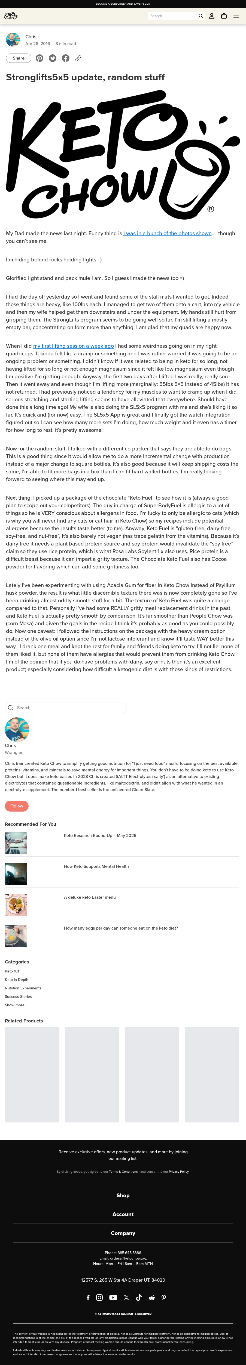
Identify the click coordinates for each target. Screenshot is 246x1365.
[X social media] (126, 1297)
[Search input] (172, 16)
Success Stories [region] (18, 997)
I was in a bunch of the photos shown (167, 233)
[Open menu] (236, 15)
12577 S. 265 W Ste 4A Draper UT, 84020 (123, 1280)
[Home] (11, 15)
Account (123, 1214)
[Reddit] (152, 1297)
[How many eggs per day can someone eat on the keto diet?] (33, 936)
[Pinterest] (164, 1297)
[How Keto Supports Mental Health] (33, 874)
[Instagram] (99, 1297)
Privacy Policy (179, 1171)
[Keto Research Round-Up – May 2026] (33, 843)
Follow (16, 806)
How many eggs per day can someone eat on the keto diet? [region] (121, 928)
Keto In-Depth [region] (16, 980)
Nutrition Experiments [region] (23, 988)
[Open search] (201, 16)
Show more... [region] (16, 1005)
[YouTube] (113, 1297)
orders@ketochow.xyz (128, 1258)
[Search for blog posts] (70, 708)
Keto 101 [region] (12, 971)
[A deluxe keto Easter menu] (33, 905)
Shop (123, 1195)
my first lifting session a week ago (73, 346)
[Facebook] (88, 1297)
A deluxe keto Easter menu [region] (90, 897)
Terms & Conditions (123, 1171)
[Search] (10, 708)
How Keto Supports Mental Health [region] (96, 866)
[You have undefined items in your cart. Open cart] (223, 16)
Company (123, 1233)
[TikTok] (139, 1297)
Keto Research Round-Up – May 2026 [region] (100, 835)
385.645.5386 (129, 1253)
